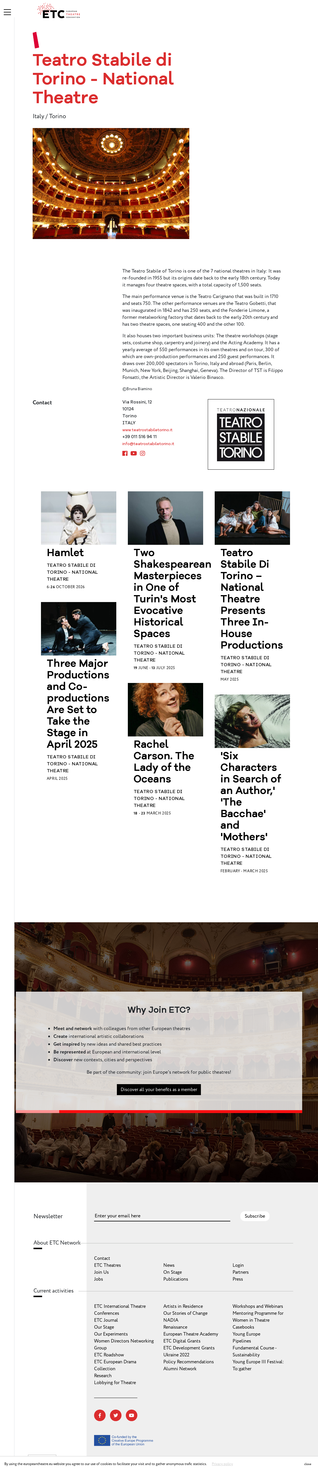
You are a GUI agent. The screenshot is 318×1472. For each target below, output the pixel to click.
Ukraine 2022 (176, 1355)
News (169, 1265)
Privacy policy (222, 1464)
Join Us (101, 1272)
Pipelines (242, 1341)
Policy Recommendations (188, 1362)
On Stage (172, 1272)
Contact (102, 1258)
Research (103, 1376)
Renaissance (175, 1327)
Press (238, 1279)
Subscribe (255, 1216)
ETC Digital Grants (182, 1341)
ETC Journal (106, 1320)
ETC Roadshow (109, 1355)
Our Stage (104, 1327)
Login (238, 1265)
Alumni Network (180, 1369)
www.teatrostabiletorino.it (147, 430)
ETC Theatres (107, 1265)
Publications (175, 1279)
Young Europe (246, 1334)
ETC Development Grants (189, 1348)
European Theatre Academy (190, 1334)
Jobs (98, 1279)
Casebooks (243, 1327)
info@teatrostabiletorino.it (148, 444)
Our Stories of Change (185, 1313)
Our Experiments (111, 1334)
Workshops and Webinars (258, 1306)
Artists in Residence (183, 1306)
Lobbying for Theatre (115, 1383)
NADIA (170, 1320)
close (307, 1464)
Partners (241, 1272)
